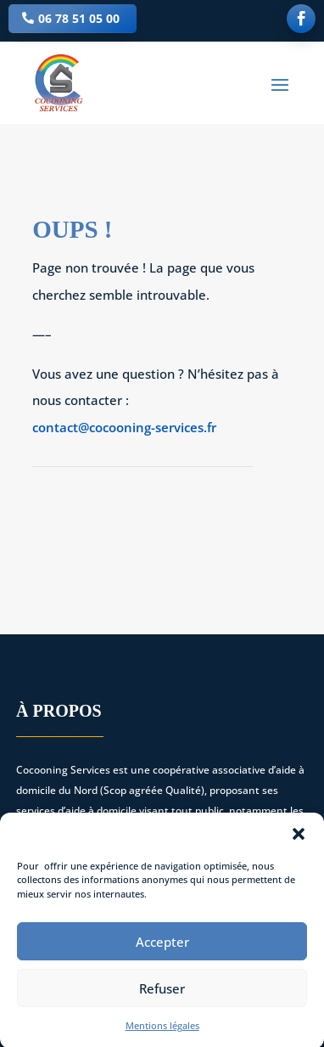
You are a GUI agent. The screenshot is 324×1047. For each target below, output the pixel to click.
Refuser (162, 996)
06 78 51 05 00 (79, 18)
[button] (298, 842)
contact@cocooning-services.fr (124, 427)
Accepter (162, 950)
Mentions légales (162, 1034)
